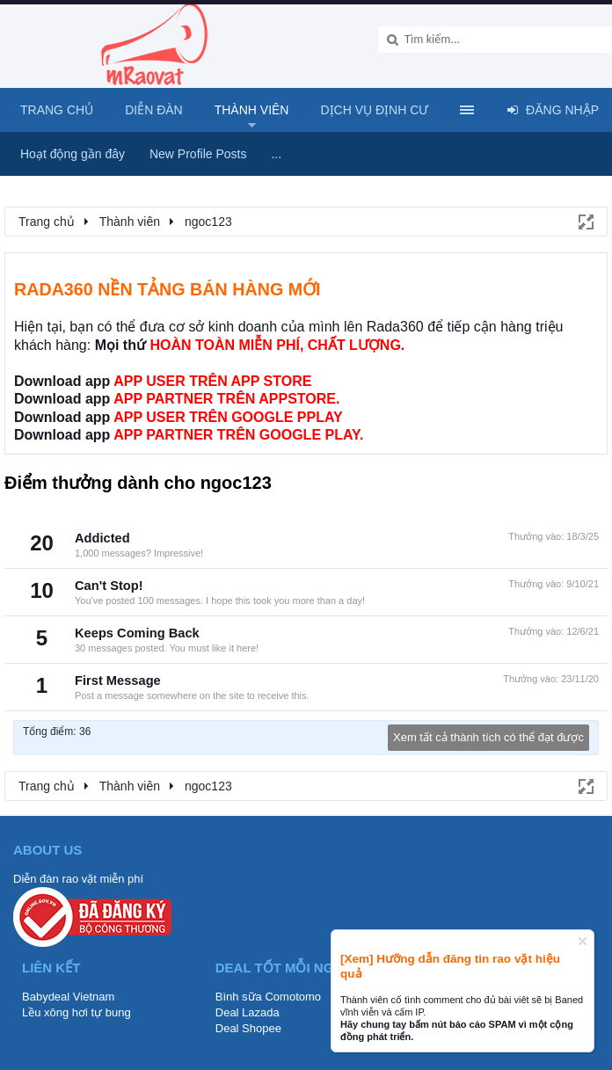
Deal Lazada (247, 1012)
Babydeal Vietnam (68, 996)
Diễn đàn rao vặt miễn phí (78, 878)
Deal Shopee (248, 1028)
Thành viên (252, 110)
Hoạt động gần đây (72, 154)
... (276, 154)
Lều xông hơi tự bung (76, 1012)
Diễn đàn (154, 110)
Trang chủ (56, 110)
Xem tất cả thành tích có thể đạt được (488, 737)
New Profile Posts (197, 154)
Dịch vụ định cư (374, 110)
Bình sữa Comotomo (268, 996)
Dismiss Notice (582, 941)
